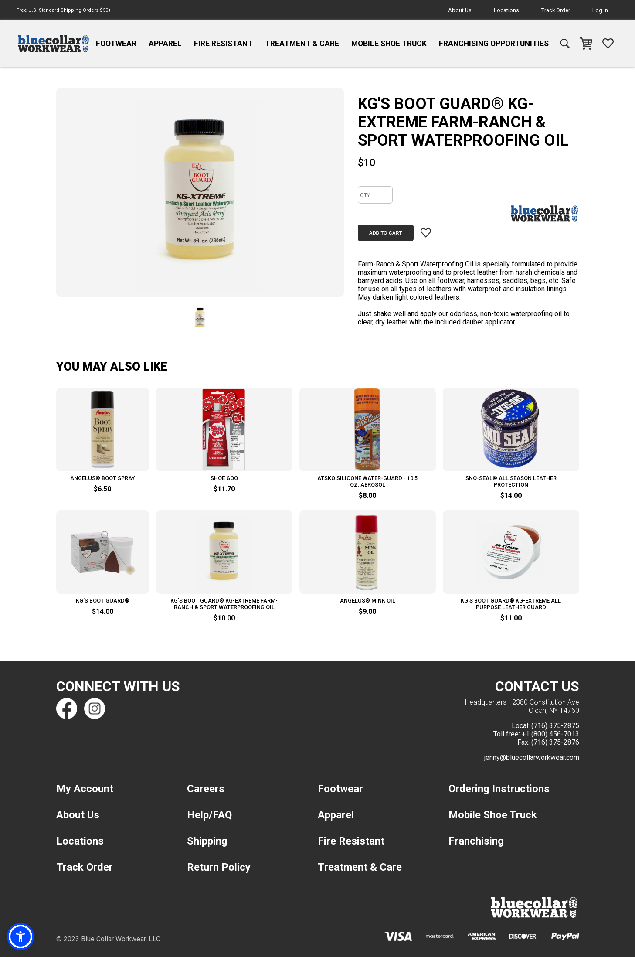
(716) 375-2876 (555, 742)
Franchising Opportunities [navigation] (494, 43)
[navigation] (53, 44)
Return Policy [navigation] (219, 867)
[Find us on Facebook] (66, 708)
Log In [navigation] (600, 10)
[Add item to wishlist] (426, 233)
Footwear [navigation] (116, 43)
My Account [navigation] (84, 789)
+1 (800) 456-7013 (550, 734)
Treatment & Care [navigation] (302, 43)
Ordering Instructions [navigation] (499, 789)
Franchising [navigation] (476, 841)
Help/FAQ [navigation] (209, 815)
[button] (20, 936)
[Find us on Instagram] (94, 708)
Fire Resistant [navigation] (223, 43)
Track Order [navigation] (555, 10)
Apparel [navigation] (165, 43)
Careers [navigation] (205, 789)
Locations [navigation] (506, 10)
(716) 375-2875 (555, 726)
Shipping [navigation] (207, 841)
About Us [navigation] (460, 10)
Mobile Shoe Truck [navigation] (389, 43)
